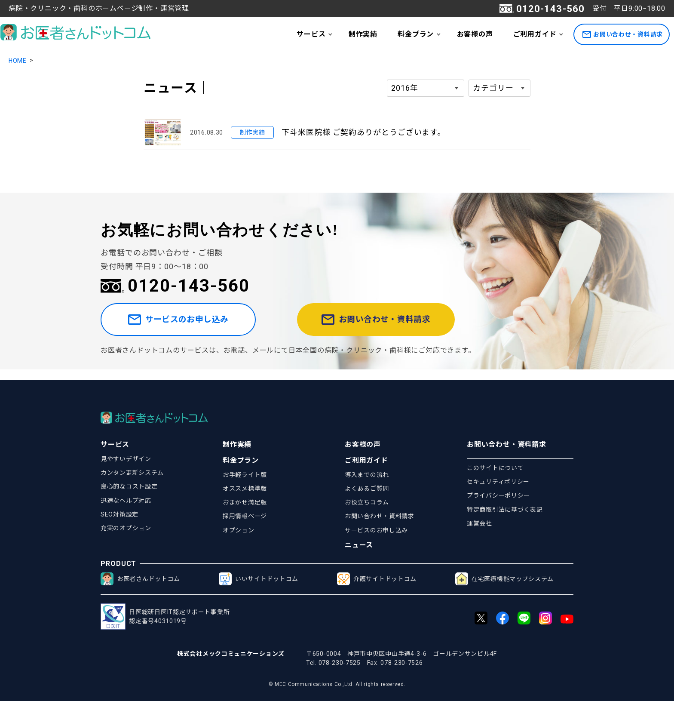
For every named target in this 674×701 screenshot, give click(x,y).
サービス (311, 34)
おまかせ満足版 (245, 502)
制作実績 (363, 34)
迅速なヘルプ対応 (126, 500)
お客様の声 (475, 34)
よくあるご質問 (367, 488)
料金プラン (416, 34)
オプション (238, 530)
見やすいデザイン (126, 458)
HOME (18, 60)
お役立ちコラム (367, 502)
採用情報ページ (245, 516)
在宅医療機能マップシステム (504, 578)
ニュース (359, 545)
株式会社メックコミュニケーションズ (231, 653)
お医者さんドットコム (140, 578)
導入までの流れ (367, 474)
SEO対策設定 (119, 514)
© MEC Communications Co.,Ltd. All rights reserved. (337, 684)
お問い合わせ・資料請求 (622, 34)
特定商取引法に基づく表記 (504, 509)
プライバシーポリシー (498, 495)
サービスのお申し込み (192, 325)
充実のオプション (126, 528)
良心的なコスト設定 (129, 486)
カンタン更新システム (132, 472)
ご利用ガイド (535, 34)
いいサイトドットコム (258, 578)
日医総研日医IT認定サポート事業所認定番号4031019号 (165, 616)
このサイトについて (495, 467)
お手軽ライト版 (245, 474)
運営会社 (479, 523)
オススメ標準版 (245, 488)
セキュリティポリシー (498, 481)
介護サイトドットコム (377, 578)
